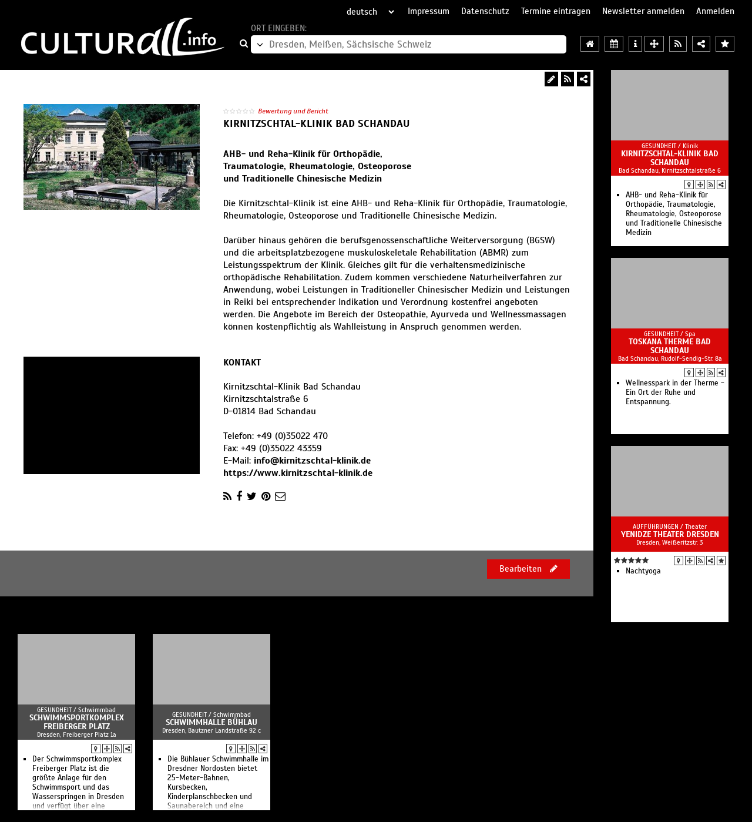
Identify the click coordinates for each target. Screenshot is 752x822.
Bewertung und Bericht (293, 111)
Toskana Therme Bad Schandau (670, 346)
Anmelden (715, 11)
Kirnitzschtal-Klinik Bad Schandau (670, 158)
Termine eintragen (555, 11)
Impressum (428, 11)
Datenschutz (485, 11)
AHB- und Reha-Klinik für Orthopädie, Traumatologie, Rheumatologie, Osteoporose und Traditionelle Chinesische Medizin (674, 213)
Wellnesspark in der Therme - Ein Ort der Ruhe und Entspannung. (675, 392)
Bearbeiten (528, 568)
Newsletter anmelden (643, 11)
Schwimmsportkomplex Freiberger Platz (76, 722)
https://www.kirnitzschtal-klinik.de (297, 473)
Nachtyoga (643, 571)
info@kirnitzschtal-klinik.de (312, 461)
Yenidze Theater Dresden (670, 534)
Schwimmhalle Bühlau (211, 722)
